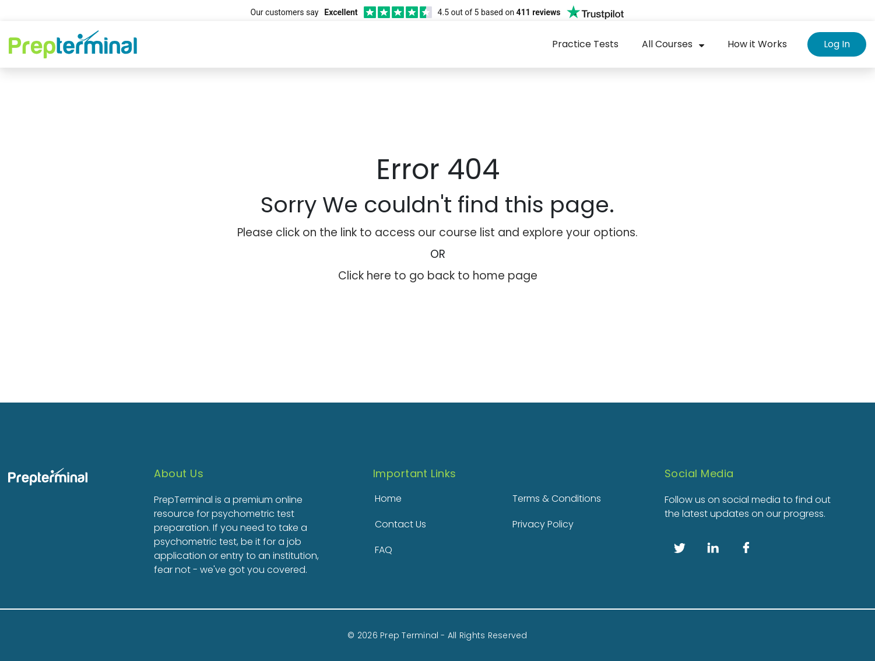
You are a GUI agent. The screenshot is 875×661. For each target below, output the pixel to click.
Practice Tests (585, 44)
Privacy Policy (543, 524)
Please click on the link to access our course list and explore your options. (437, 232)
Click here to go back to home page (437, 276)
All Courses (667, 44)
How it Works (757, 44)
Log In (837, 44)
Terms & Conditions (556, 498)
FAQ (383, 550)
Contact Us (400, 524)
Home (388, 498)
